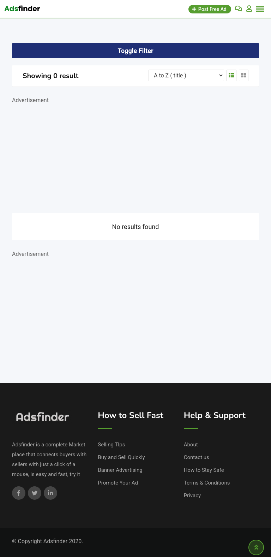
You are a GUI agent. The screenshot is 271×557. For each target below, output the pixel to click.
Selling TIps (111, 444)
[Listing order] (186, 75)
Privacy (192, 495)
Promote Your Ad (118, 483)
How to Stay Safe (204, 470)
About (191, 444)
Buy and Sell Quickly (121, 457)
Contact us (196, 457)
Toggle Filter (135, 50)
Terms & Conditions (207, 483)
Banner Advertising (120, 470)
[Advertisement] (135, 154)
